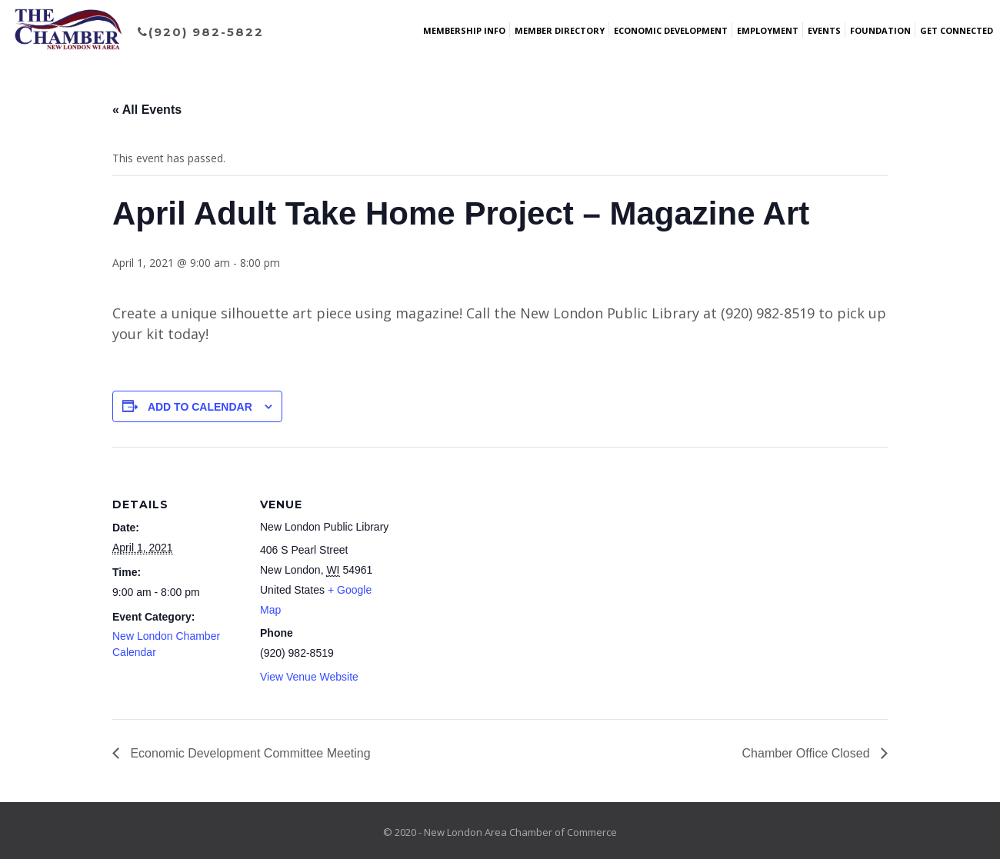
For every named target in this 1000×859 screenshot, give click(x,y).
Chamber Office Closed (807, 753)
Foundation (880, 30)
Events (824, 30)
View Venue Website (309, 677)
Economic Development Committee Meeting (249, 753)
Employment (767, 30)
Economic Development (671, 30)
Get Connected (956, 30)
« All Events (147, 109)
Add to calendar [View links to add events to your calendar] (200, 407)
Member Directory (560, 30)
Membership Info (464, 30)
